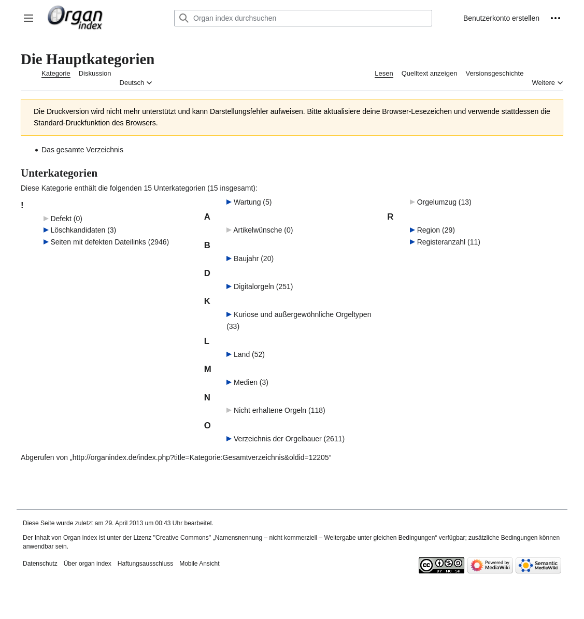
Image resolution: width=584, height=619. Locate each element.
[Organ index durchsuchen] (303, 18)
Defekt (60, 218)
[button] (28, 18)
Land (242, 354)
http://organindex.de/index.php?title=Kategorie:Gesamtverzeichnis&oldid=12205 (201, 457)
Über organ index (87, 563)
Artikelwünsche (257, 230)
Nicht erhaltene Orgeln (270, 410)
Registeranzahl (441, 242)
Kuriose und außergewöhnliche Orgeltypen (302, 314)
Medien (246, 382)
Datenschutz (40, 563)
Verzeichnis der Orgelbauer (278, 439)
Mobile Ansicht (199, 563)
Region (428, 230)
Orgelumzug (437, 202)
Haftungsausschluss (145, 563)
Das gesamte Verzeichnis (82, 150)
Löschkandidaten (77, 230)
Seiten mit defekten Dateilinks (98, 242)
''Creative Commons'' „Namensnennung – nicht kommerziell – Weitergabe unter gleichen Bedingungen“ (295, 537)
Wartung (247, 202)
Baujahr (246, 258)
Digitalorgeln (254, 286)
